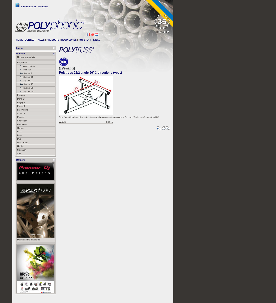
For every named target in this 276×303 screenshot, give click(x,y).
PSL (19, 139)
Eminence (22, 124)
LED (19, 131)
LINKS (96, 40)
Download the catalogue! (28, 240)
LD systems (22, 110)
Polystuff (21, 106)
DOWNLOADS (69, 40)
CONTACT (30, 40)
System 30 (25, 88)
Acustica (21, 113)
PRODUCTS (53, 40)
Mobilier (24, 70)
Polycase (21, 95)
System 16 (25, 77)
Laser (20, 135)
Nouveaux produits (26, 57)
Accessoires (26, 66)
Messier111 (164, 298)
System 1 (24, 73)
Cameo (20, 128)
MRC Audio (22, 142)
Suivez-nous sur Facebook (31, 6)
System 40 (25, 91)
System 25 (25, 84)
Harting (20, 146)
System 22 (25, 80)
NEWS (41, 40)
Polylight (21, 102)
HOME (19, 40)
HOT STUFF (84, 40)
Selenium (21, 150)
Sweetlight (22, 121)
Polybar (20, 99)
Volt (19, 153)
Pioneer (21, 117)
